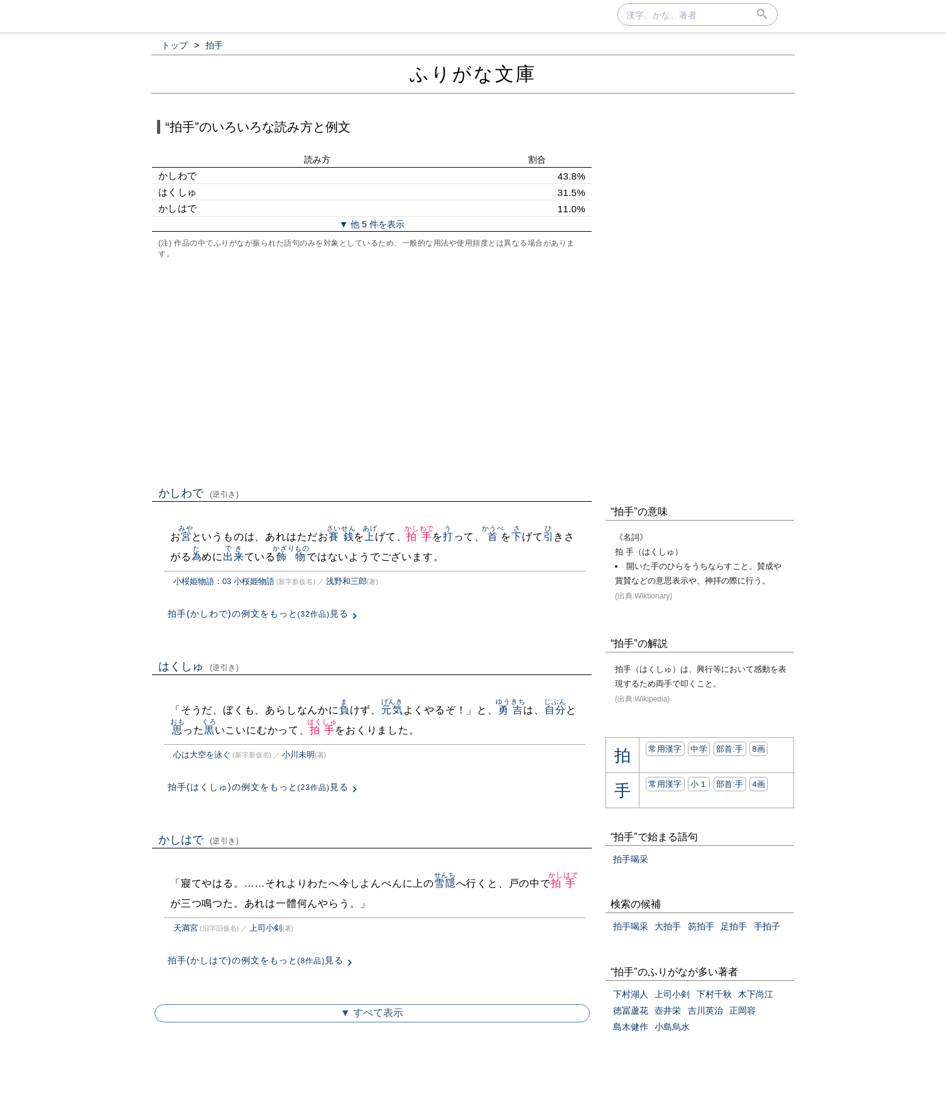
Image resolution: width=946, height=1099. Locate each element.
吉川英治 (705, 1010)
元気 (392, 710)
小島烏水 (672, 1027)
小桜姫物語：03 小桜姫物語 (224, 581)
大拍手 (668, 926)
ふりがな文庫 (473, 73)
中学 (698, 749)
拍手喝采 (630, 859)
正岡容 (742, 1010)
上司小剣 (265, 928)
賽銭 (341, 536)
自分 (555, 710)
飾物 (291, 556)
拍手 (419, 536)
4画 (758, 784)
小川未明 (298, 754)
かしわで (198, 493)
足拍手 (733, 926)
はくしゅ (198, 666)
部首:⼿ (730, 749)
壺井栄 (668, 1010)
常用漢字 (665, 749)
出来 (233, 556)
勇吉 (510, 710)
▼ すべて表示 (371, 1012)
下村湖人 (630, 994)
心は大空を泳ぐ (202, 754)
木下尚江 (755, 994)
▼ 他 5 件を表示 (372, 224)
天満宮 (185, 928)
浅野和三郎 (346, 581)
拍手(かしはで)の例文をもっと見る (256, 960)
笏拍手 (701, 926)
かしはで (198, 839)
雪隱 (445, 883)
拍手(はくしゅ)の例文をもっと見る (258, 787)
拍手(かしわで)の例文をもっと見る (258, 614)
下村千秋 (714, 994)
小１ (698, 784)
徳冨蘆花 (630, 1010)
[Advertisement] (372, 371)
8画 (758, 749)
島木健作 (630, 1027)
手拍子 (767, 926)
